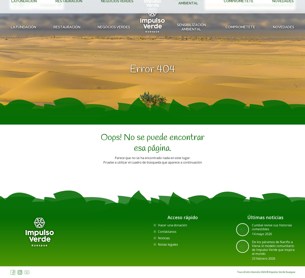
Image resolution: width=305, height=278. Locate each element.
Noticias (164, 238)
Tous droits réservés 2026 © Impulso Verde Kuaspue (266, 272)
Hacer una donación (172, 225)
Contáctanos (167, 232)
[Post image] (242, 229)
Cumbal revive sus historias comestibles (272, 227)
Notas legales (168, 244)
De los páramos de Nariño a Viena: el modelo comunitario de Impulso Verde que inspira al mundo (273, 248)
